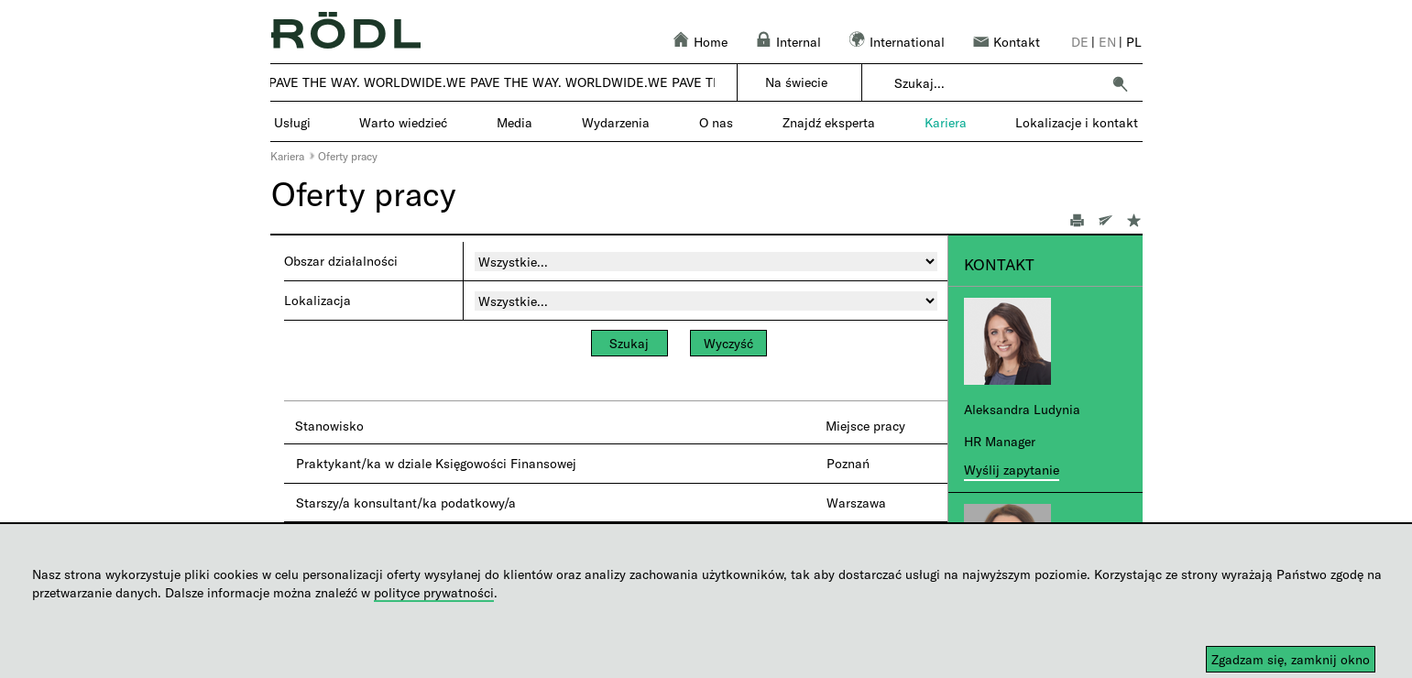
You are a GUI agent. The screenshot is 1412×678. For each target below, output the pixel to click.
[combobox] (997, 83)
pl (1134, 41)
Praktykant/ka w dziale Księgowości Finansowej (436, 463)
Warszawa (856, 502)
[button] (1120, 83)
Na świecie (796, 82)
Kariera (287, 155)
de (1080, 41)
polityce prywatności (434, 592)
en (1107, 41)
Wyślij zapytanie (1011, 469)
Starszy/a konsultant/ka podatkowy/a (406, 502)
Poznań (848, 463)
